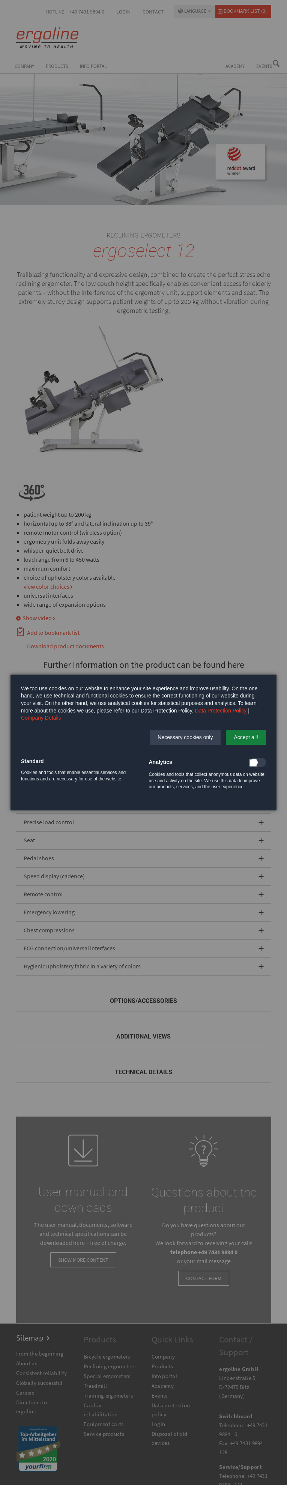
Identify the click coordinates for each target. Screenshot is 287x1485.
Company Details (41, 718)
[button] (185, 737)
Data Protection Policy (221, 711)
